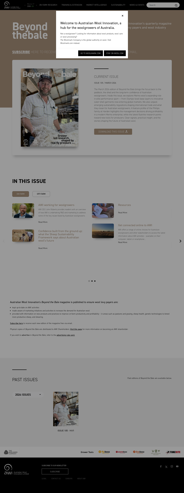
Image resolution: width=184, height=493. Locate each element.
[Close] (122, 16)
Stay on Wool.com (114, 53)
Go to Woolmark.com (90, 53)
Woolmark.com (66, 43)
